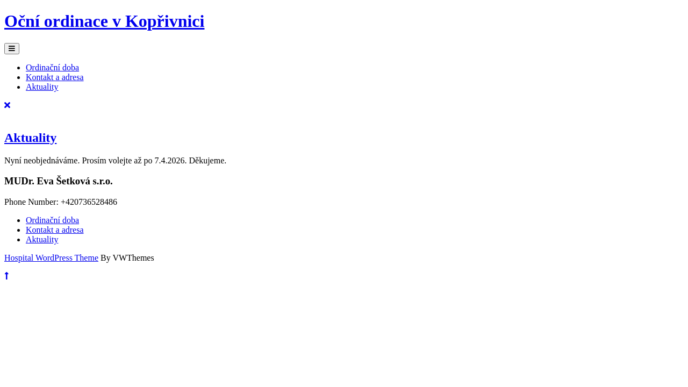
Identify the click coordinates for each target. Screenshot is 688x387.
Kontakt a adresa (55, 77)
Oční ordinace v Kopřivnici (104, 21)
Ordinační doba (52, 67)
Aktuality (42, 86)
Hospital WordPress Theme (51, 257)
